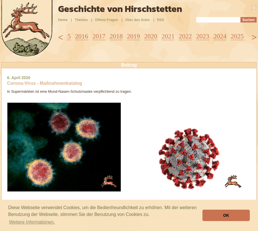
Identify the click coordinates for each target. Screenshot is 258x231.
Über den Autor (137, 20)
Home (62, 20)
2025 (237, 36)
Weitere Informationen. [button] (32, 222)
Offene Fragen (106, 20)
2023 (202, 36)
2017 (98, 36)
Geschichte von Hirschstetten (120, 9)
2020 (150, 36)
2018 (116, 36)
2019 (133, 36)
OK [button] (226, 215)
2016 (81, 36)
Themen (81, 20)
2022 (185, 36)
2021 (168, 36)
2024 (220, 36)
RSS (160, 20)
